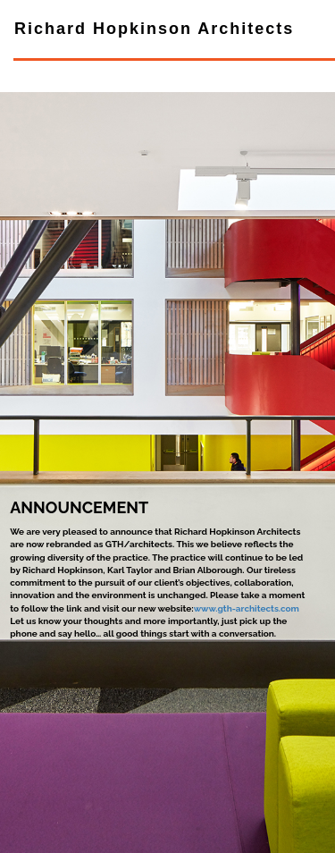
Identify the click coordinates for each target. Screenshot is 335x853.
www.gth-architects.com (246, 608)
